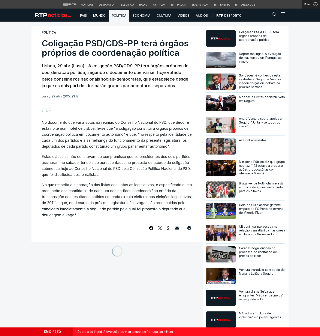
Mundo (99, 15)
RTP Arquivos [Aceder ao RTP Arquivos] (245, 4)
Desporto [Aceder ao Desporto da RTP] (106, 4)
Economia (141, 15)
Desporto (229, 15)
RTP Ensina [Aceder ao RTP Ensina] (222, 4)
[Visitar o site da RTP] (69, 4)
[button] (275, 15)
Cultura (164, 15)
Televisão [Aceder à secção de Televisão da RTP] (126, 4)
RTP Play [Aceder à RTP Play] (159, 4)
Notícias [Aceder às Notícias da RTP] (87, 4)
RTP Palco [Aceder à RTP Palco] (178, 4)
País (83, 15)
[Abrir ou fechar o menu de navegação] (281, 15)
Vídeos (184, 15)
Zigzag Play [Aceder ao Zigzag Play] (200, 4)
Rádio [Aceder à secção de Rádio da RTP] (143, 4)
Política (119, 15)
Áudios (202, 15)
